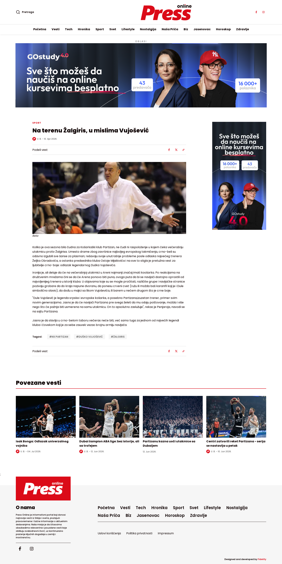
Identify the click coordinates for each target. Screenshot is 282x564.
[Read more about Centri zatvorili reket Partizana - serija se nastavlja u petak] (236, 417)
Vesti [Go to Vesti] (56, 29)
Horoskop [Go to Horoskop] (223, 29)
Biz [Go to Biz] (186, 29)
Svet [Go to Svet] (112, 29)
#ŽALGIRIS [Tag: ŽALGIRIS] (118, 337)
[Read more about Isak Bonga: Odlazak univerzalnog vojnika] (46, 417)
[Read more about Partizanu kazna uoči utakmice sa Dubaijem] (173, 417)
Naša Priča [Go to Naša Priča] (170, 29)
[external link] (239, 176)
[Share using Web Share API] (183, 149)
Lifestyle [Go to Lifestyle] (128, 29)
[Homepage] (141, 12)
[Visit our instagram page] (263, 12)
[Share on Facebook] (169, 149)
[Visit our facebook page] (256, 12)
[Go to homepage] (43, 488)
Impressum (166, 533)
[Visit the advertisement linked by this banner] (141, 75)
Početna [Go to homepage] (39, 29)
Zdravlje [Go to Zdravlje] (242, 29)
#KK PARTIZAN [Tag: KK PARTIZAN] (58, 337)
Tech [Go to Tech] (68, 29)
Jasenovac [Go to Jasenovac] (202, 29)
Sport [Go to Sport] (99, 29)
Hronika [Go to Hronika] (84, 29)
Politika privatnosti (139, 533)
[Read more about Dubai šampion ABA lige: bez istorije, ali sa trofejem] (109, 417)
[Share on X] (176, 149)
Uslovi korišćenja (109, 533)
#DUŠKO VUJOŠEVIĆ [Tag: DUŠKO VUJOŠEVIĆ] (89, 337)
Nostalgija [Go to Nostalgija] (148, 29)
